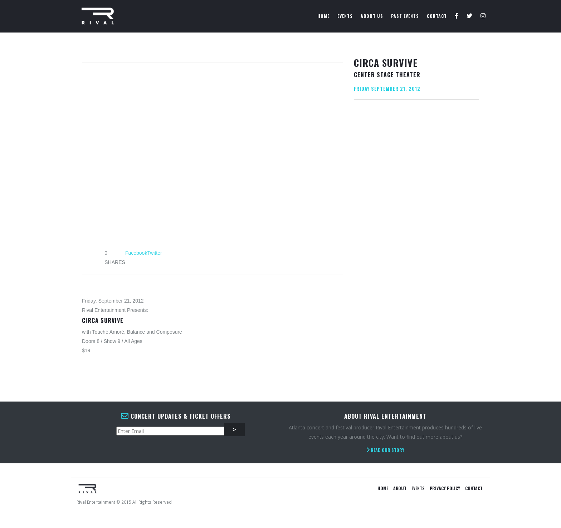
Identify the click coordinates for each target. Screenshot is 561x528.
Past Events (405, 16)
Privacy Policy (445, 488)
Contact (437, 16)
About (399, 488)
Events (345, 16)
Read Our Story (385, 450)
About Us (372, 16)
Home (323, 16)
